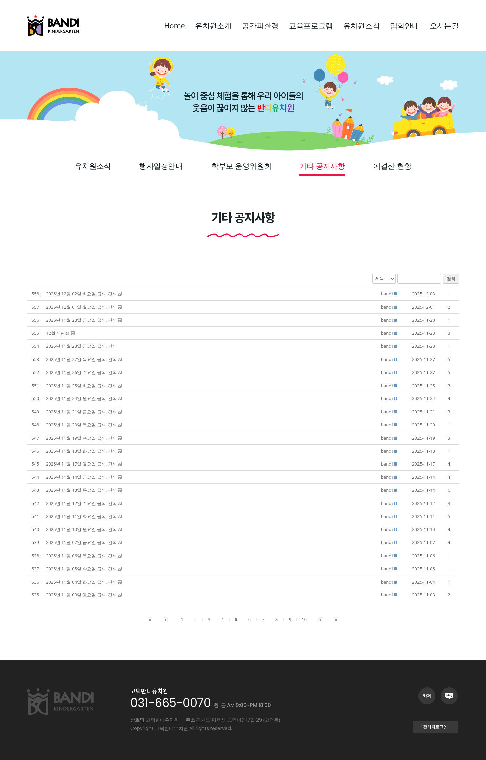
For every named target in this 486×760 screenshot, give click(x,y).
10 (304, 619)
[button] (387, 294)
